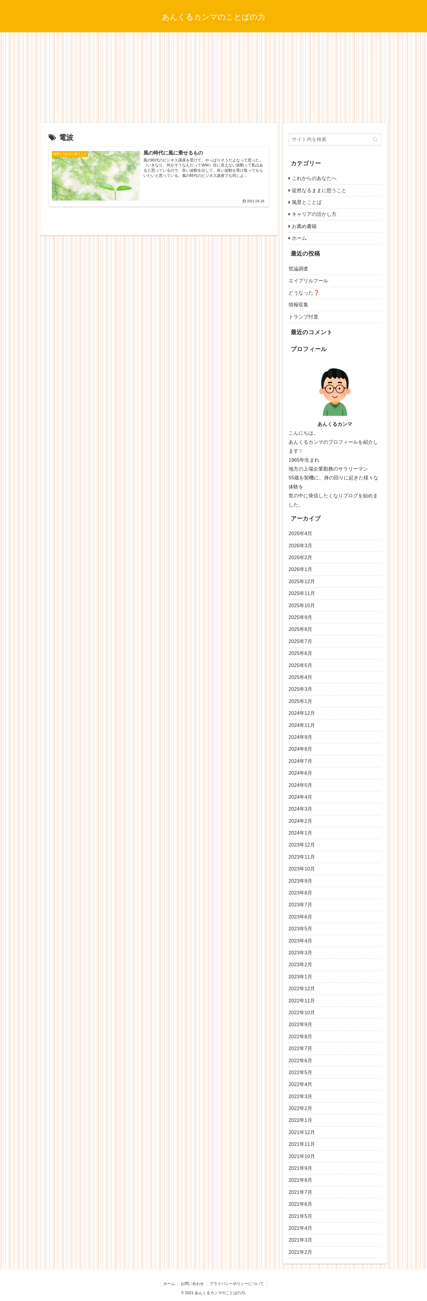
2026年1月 (300, 569)
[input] (335, 139)
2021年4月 (300, 1228)
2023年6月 (300, 917)
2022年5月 (300, 1072)
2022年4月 (300, 1084)
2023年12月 (302, 845)
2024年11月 (302, 725)
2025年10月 (302, 605)
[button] (375, 139)
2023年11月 (302, 857)
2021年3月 (300, 1240)
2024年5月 (300, 785)
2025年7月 (300, 641)
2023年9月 (300, 881)
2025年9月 (300, 617)
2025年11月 (302, 593)
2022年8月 (300, 1036)
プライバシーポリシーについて (237, 1283)
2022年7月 (300, 1048)
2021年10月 (302, 1156)
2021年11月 (302, 1144)
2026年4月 (300, 533)
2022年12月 (302, 988)
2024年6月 (300, 773)
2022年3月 (300, 1096)
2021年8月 (300, 1180)
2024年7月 (300, 761)
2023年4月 (300, 941)
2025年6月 (300, 653)
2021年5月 (300, 1216)
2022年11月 (302, 1000)
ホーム (299, 238)
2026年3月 (300, 545)
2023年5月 (300, 928)
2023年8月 (300, 893)
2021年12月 (302, 1132)
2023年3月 (300, 952)
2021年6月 (300, 1204)
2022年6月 (300, 1060)
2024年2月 (300, 821)
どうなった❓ (304, 293)
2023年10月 (302, 869)
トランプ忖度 (303, 317)
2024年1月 (300, 833)
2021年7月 (300, 1192)
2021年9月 (300, 1168)
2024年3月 (300, 809)
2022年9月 (300, 1024)
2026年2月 (300, 557)
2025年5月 (300, 665)
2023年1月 (300, 976)
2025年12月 (302, 581)
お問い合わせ (192, 1283)
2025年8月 (300, 629)
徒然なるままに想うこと (319, 190)
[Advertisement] (213, 77)
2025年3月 (300, 689)
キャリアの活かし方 (314, 214)
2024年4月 (300, 797)
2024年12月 (302, 713)
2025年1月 (300, 701)
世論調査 (298, 269)
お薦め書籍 (304, 226)
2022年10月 (302, 1012)
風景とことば (307, 202)
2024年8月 (300, 749)
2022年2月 (300, 1108)
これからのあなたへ (314, 178)
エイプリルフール (308, 280)
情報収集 (298, 304)
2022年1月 (300, 1120)
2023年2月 (300, 964)
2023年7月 (300, 904)
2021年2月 (300, 1252)
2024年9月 (300, 737)
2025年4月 (300, 677)
